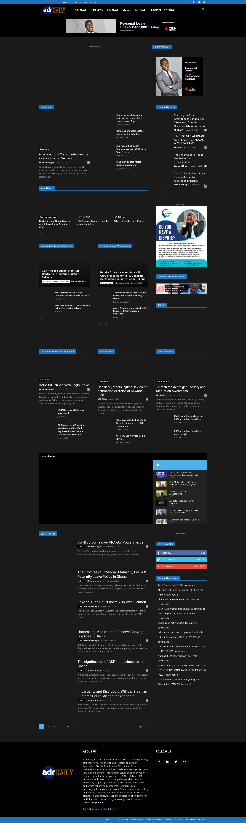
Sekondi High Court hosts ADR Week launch (112, 602)
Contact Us (76, 2)
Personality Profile (162, 9)
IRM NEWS (112, 9)
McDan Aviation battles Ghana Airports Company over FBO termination (131, 423)
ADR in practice (163, 382)
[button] (203, 10)
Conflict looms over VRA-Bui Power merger (111, 542)
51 (68, 726)
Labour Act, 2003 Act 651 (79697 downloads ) (181, 632)
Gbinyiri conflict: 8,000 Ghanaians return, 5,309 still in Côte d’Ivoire (131, 149)
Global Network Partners (196, 819)
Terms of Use (122, 819)
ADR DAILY (178, 130)
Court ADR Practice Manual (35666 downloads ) (182, 608)
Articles (81, 547)
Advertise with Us (154, 819)
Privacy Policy (137, 819)
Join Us (66, 2)
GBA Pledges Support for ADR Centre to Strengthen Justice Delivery (60, 274)
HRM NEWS (97, 9)
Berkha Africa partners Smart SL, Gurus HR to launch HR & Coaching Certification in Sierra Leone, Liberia (122, 276)
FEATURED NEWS (84, 217)
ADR (80, 606)
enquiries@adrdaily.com (107, 808)
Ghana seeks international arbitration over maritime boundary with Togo (129, 118)
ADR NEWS (80, 9)
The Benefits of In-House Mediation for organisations (188, 158)
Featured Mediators (48, 217)
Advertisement (90, 2)
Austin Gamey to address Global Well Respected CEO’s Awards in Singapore (130, 311)
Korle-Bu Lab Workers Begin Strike (64, 385)
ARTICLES (140, 9)
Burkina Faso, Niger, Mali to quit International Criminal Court (54, 224)
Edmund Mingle (46, 162)
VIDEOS (127, 9)
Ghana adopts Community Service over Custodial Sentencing (63, 156)
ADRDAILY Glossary (173, 819)
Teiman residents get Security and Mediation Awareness (181, 389)
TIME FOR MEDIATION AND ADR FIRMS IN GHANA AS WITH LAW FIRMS (190, 140)
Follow (201, 559)
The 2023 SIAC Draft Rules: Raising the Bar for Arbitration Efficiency (190, 177)
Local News (44, 149)
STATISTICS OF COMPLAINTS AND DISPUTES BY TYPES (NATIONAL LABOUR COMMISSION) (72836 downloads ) (182, 670)
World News (120, 217)
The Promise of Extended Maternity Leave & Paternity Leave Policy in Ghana (129, 296)
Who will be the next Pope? (129, 221)
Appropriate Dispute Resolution (56, 281)
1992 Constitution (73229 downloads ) (177, 585)
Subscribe (200, 566)
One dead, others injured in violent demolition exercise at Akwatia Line (122, 391)
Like (203, 553)
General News (106, 283)
